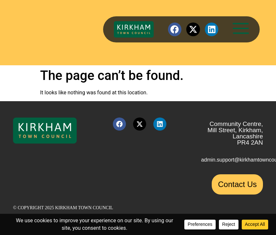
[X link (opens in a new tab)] (193, 29)
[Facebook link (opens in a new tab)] (175, 29)
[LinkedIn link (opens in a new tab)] (212, 29)
